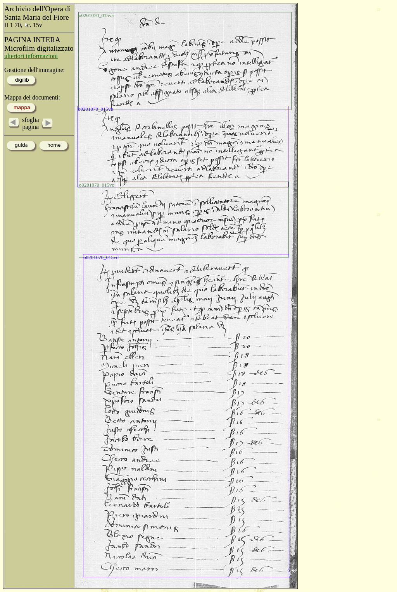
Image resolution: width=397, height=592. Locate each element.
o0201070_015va (96, 15)
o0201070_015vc (96, 185)
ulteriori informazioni (31, 56)
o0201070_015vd (101, 257)
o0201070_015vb (95, 109)
